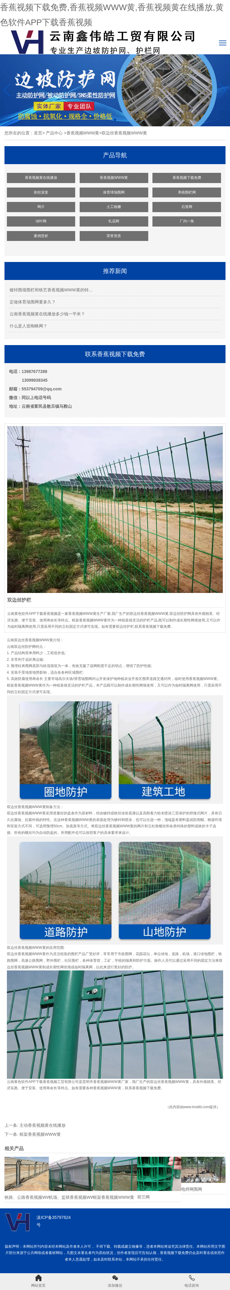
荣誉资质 (114, 236)
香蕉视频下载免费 (186, 178)
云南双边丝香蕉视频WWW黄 (30, 640)
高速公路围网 (32, 960)
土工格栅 (114, 207)
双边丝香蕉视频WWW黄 (26, 807)
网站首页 (38, 1281)
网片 (41, 207)
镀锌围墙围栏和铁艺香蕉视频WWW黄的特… (51, 289)
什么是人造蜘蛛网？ (28, 325)
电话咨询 (191, 1281)
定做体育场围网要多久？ (33, 301)
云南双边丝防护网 (21, 647)
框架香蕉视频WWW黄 (40, 1134)
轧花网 (113, 221)
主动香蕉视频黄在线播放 (42, 1125)
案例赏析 (41, 236)
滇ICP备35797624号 (54, 1221)
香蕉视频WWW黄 (82, 133)
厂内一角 (187, 221)
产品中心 (54, 133)
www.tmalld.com (197, 1107)
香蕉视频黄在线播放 (41, 178)
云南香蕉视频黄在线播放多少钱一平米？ (47, 313)
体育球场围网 (114, 192)
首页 (38, 133)
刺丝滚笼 (41, 192)
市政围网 (125, 954)
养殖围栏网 (187, 192)
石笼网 (186, 207)
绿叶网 (41, 221)
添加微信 (115, 1281)
